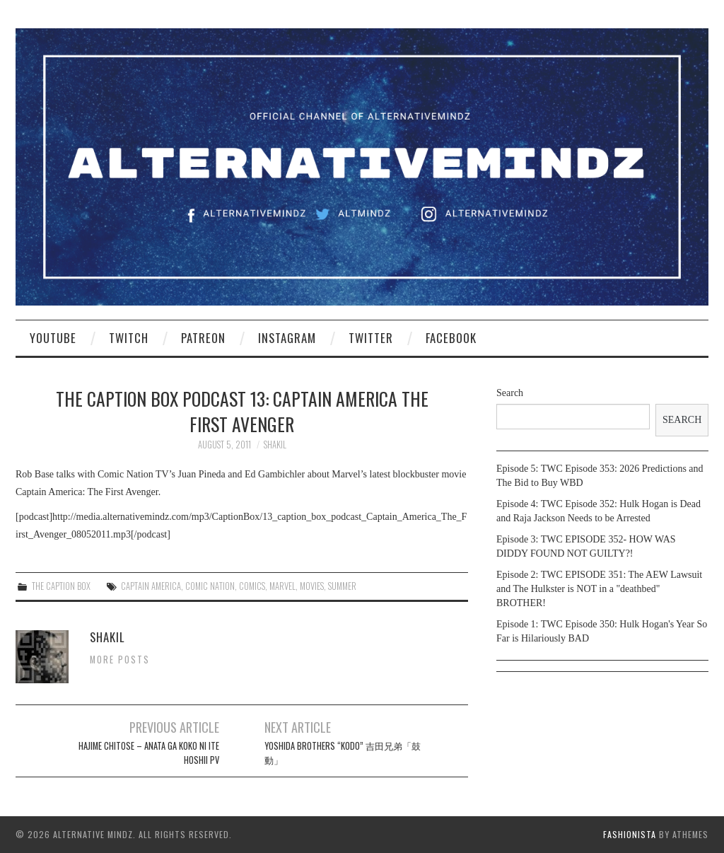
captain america (151, 586)
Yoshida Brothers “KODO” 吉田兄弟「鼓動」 (342, 753)
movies (312, 586)
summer (342, 586)
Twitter (371, 338)
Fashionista (629, 834)
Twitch (128, 338)
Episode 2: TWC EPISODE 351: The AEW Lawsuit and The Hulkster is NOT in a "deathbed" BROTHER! (599, 588)
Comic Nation (210, 586)
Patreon (203, 338)
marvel (282, 586)
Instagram (287, 338)
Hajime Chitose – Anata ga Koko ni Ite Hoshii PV (148, 753)
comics (252, 586)
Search (509, 393)
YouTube (53, 338)
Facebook (451, 338)
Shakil (275, 444)
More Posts (120, 659)
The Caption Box (61, 586)
